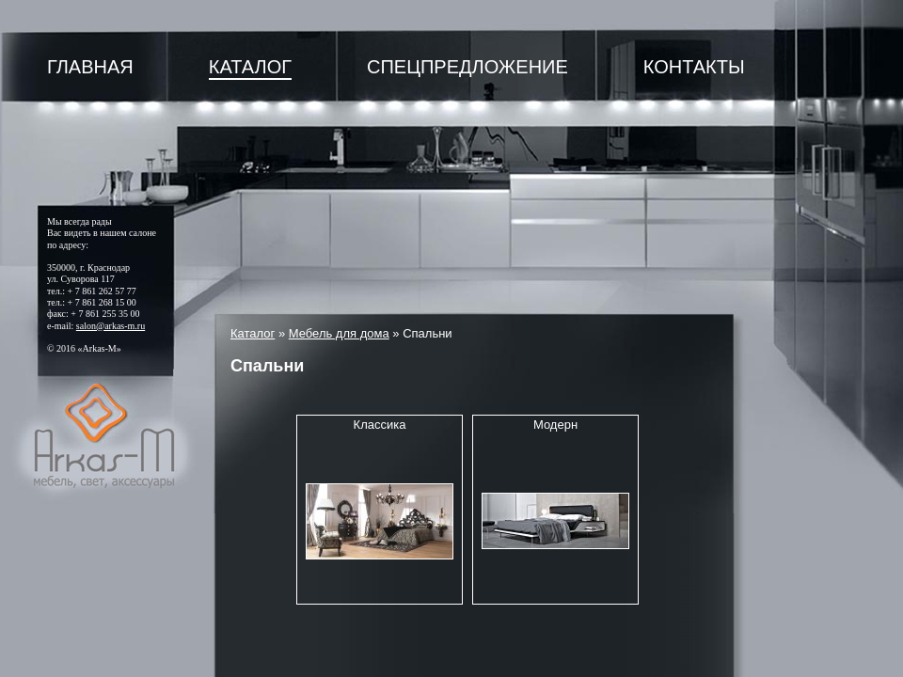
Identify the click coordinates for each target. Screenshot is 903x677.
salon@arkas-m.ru (110, 326)
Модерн (555, 424)
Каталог (250, 66)
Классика (380, 424)
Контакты (694, 66)
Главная (90, 66)
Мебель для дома (339, 333)
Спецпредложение (467, 66)
